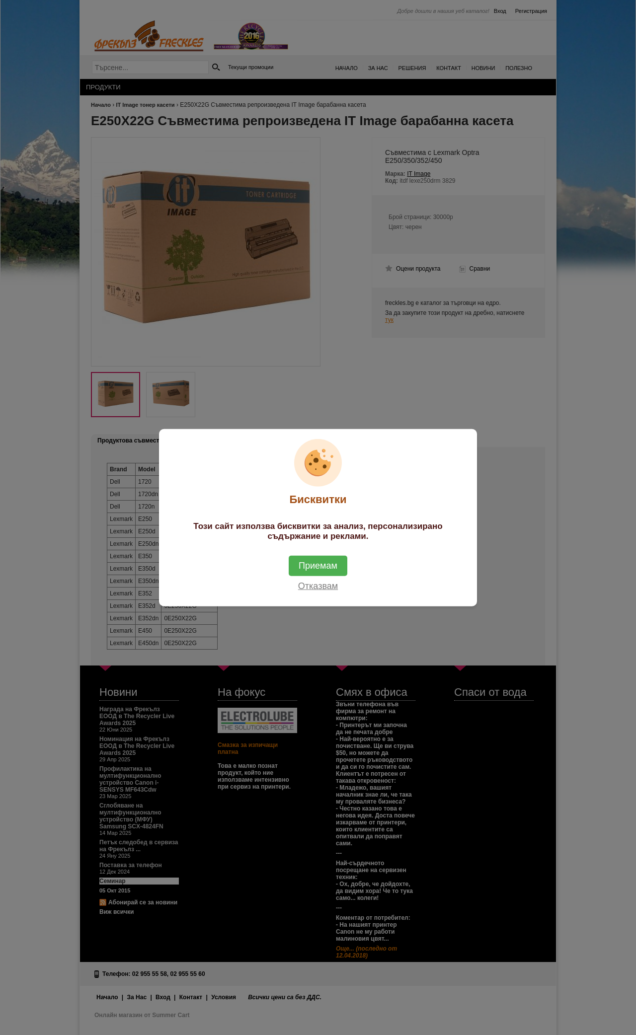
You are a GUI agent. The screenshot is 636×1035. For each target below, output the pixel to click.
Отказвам (318, 586)
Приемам (318, 565)
